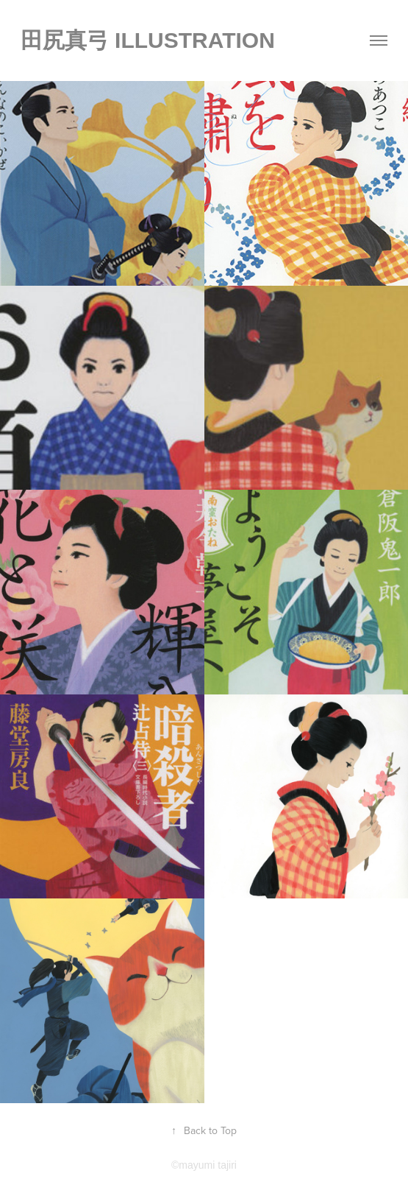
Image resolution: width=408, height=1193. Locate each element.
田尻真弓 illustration (148, 40)
